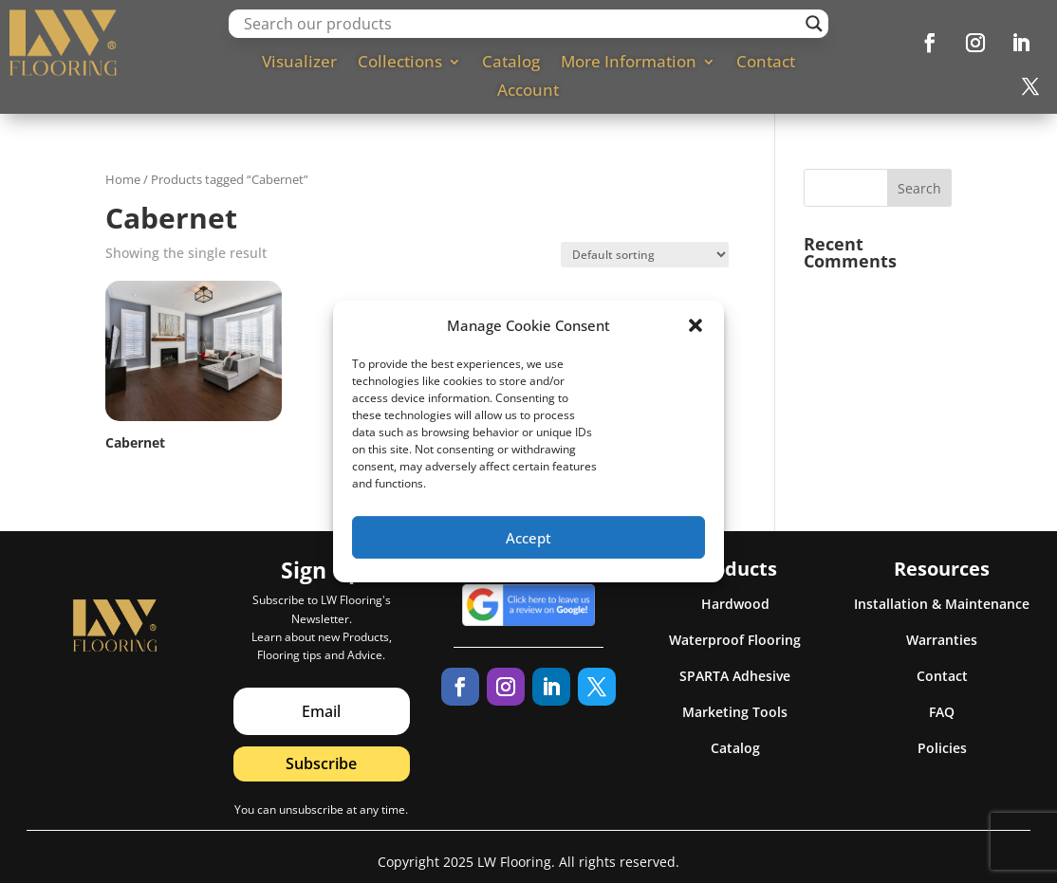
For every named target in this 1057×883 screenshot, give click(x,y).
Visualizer (299, 63)
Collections (400, 63)
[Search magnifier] (814, 23)
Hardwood (735, 604)
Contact (765, 63)
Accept (528, 549)
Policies (942, 748)
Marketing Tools (735, 712)
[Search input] (520, 23)
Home (122, 179)
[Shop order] (645, 254)
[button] (695, 337)
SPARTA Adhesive (734, 676)
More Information (628, 63)
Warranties (941, 640)
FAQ (942, 712)
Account (528, 92)
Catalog (511, 63)
